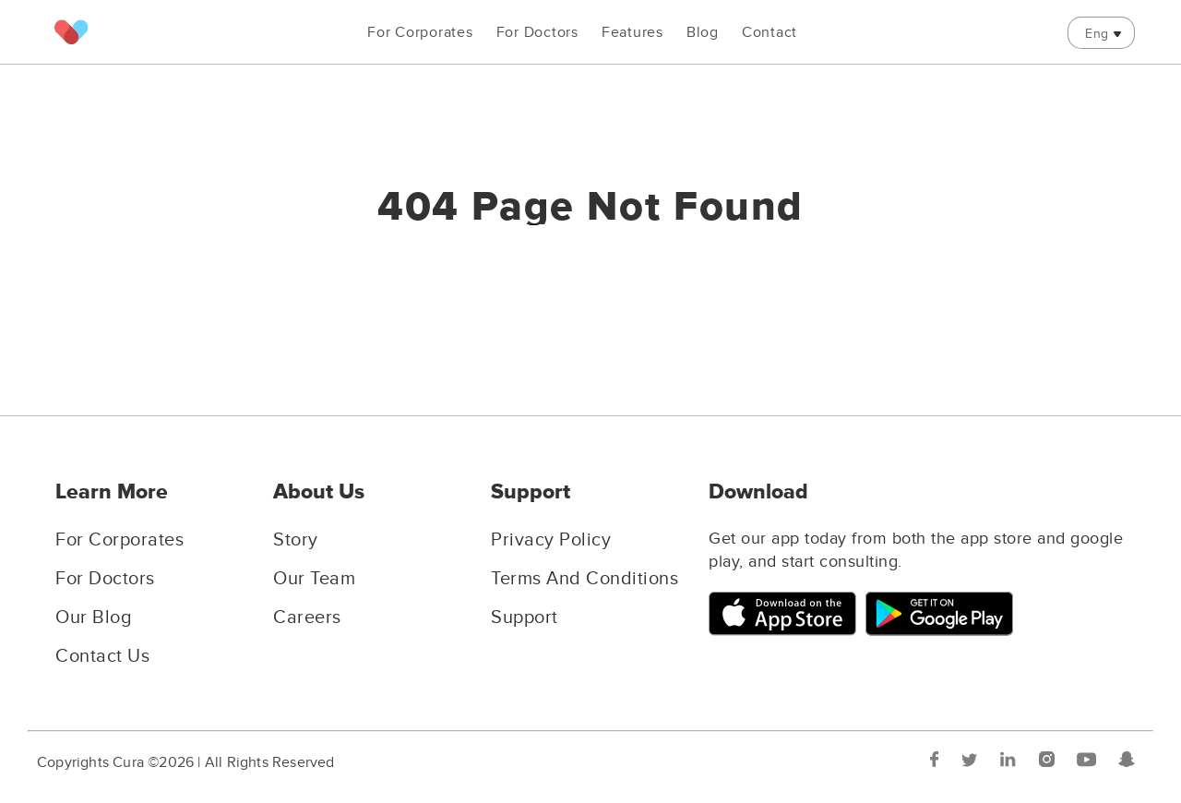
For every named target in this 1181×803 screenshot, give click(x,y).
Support (524, 617)
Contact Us (102, 656)
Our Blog (93, 617)
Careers (307, 617)
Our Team (314, 579)
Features (632, 32)
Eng (1097, 34)
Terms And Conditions (584, 579)
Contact (769, 32)
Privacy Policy (551, 540)
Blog (702, 32)
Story (295, 540)
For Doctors (537, 32)
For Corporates (420, 32)
